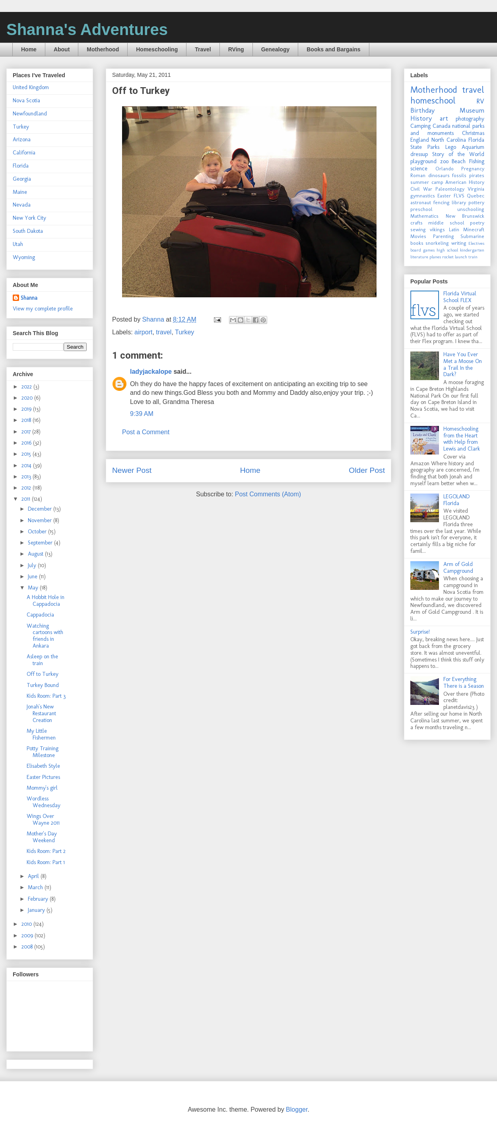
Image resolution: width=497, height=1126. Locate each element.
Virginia (476, 189)
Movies (418, 236)
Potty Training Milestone (42, 752)
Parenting (443, 236)
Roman (417, 175)
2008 (27, 946)
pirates (476, 175)
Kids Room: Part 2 (46, 851)
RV (480, 101)
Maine (20, 192)
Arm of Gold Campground (458, 567)
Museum (472, 110)
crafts (416, 223)
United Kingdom (31, 87)
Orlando (444, 169)
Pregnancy (472, 169)
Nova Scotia (26, 100)
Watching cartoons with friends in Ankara (45, 636)
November (40, 520)
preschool (421, 209)
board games (422, 250)
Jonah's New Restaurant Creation (41, 713)
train (473, 257)
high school (447, 250)
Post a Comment (145, 432)
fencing (441, 202)
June (33, 576)
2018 (27, 420)
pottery (476, 202)
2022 (27, 386)
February (39, 899)
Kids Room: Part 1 (46, 862)
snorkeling (437, 243)
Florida (21, 165)
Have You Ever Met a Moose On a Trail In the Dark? (462, 364)
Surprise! (420, 631)
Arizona (22, 139)
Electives (476, 243)
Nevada (22, 204)
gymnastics (422, 196)
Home (29, 49)
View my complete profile (43, 308)
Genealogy (275, 49)
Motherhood (103, 49)
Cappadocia (40, 614)
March (36, 887)
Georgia (22, 179)
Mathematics (424, 216)
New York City (29, 218)
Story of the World (458, 154)
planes (435, 257)
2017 (26, 431)
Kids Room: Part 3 (46, 696)
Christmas (473, 133)
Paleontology (449, 189)
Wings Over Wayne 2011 (43, 819)
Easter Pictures (43, 777)
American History (464, 182)
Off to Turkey (42, 674)
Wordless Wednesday (43, 802)
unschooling (470, 209)
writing (458, 243)
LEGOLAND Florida (456, 500)
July (33, 565)
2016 (27, 442)
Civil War (421, 189)
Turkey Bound (43, 685)
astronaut (420, 202)
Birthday (422, 110)
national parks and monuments (447, 130)
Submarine (472, 236)
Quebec (475, 196)
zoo (444, 161)
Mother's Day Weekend (42, 837)
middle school (446, 223)
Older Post (367, 470)
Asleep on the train (42, 660)
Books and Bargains (333, 49)
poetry (477, 223)
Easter (444, 196)
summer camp (426, 182)
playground (423, 161)
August (36, 553)
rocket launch (454, 257)
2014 (27, 465)
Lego (450, 147)
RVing (236, 49)
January (37, 910)
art (444, 118)
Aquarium (473, 147)
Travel (203, 49)
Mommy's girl (42, 787)
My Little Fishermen (41, 734)
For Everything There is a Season (463, 682)
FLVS (459, 196)
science (418, 168)
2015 (27, 454)
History (421, 118)
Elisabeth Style (43, 766)
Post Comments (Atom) (268, 494)
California (24, 152)
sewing (418, 229)
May (34, 587)
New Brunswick (465, 216)
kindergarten (472, 250)
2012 (27, 487)
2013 (27, 476)
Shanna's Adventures (87, 29)
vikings (437, 229)
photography (470, 118)
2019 (27, 409)
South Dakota (28, 231)
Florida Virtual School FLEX (459, 297)
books (416, 243)
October (38, 531)
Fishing (476, 161)
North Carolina (448, 140)
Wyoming (24, 257)
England (419, 140)
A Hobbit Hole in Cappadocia (45, 600)
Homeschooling (157, 49)
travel (163, 332)
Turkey (184, 332)
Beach (459, 161)
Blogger (296, 1109)
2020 (27, 397)
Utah (18, 244)
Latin (454, 229)
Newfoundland (30, 113)
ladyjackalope (151, 371)
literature (419, 257)
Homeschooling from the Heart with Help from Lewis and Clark (461, 438)
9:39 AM (141, 413)
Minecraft (473, 229)
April (34, 876)
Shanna (29, 298)
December (40, 508)
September (41, 542)
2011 (26, 499)
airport (143, 332)
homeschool (433, 100)
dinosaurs (439, 175)
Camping (420, 126)
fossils (459, 175)
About (62, 49)
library (459, 202)
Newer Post (131, 470)
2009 (28, 935)
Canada (441, 126)
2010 (27, 924)
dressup (419, 154)
